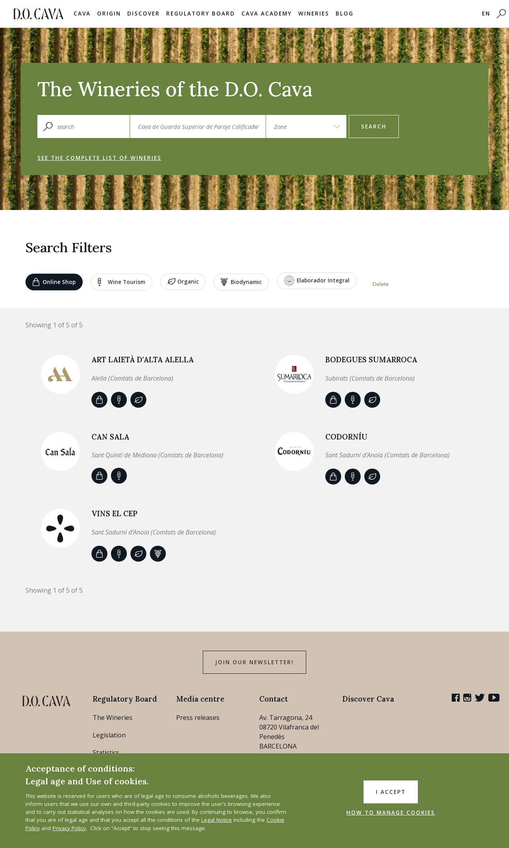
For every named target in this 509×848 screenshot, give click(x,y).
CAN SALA (110, 437)
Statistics (106, 752)
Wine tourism (121, 282)
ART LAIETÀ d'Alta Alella (142, 359)
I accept (391, 791)
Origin (109, 13)
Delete (381, 284)
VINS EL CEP (114, 513)
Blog (345, 13)
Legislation (109, 735)
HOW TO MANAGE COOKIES (390, 812)
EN (486, 13)
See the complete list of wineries (99, 157)
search (374, 126)
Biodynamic (241, 282)
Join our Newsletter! (254, 662)
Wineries (313, 13)
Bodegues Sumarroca (371, 359)
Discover (143, 13)
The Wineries (112, 717)
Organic (183, 282)
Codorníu (346, 437)
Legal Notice (216, 819)
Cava (82, 13)
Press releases (198, 717)
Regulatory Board (200, 13)
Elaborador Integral (317, 280)
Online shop (54, 282)
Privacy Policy (69, 828)
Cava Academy (266, 13)
